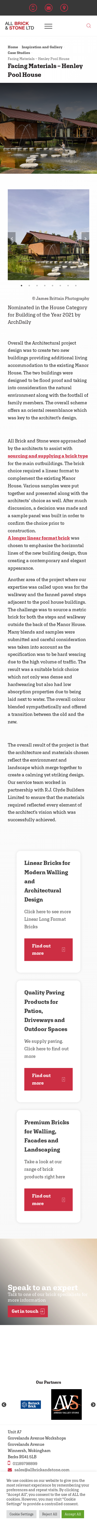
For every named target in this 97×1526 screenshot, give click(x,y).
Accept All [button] (73, 1514)
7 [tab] (68, 285)
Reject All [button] (49, 1514)
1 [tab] (21, 285)
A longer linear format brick (39, 538)
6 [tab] (60, 285)
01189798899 (22, 1463)
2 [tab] (29, 285)
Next (85, 238)
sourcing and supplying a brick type (48, 456)
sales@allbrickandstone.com (39, 1469)
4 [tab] (44, 285)
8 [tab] (75, 285)
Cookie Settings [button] (21, 1514)
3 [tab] (37, 285)
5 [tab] (52, 285)
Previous (12, 238)
